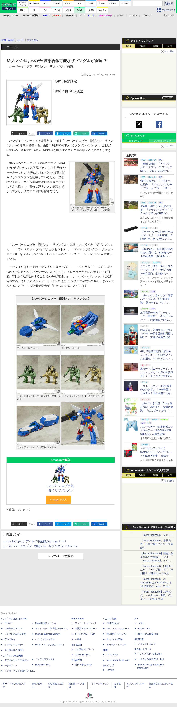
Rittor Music (77, 618)
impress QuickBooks (148, 634)
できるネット (11, 665)
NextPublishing (42, 664)
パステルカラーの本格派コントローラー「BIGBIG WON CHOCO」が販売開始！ (156, 430)
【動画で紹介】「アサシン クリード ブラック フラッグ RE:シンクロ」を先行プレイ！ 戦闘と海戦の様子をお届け (156, 170)
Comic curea (144, 628)
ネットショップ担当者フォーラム (51, 628)
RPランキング (135, 141)
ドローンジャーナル (14, 645)
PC (81, 15)
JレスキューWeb (115, 639)
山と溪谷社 (76, 645)
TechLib (110, 670)
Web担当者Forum (13, 628)
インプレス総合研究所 (15, 634)
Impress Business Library (47, 634)
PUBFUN (139, 639)
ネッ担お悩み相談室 (14, 650)
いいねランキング (162, 141)
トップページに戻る (61, 556)
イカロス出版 (109, 618)
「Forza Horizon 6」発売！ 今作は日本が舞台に (153, 528)
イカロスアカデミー (116, 645)
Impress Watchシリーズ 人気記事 (150, 470)
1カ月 (169, 46)
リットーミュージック (86, 623)
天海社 (141, 623)
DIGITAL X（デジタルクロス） (50, 645)
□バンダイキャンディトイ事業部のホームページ (35, 541)
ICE (136, 618)
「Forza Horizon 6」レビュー (156, 534)
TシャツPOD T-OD (85, 634)
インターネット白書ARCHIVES (20, 671)
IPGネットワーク (143, 649)
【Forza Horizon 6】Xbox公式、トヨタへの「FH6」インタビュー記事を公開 (156, 595)
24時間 (142, 46)
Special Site (138, 98)
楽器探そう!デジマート (86, 628)
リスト (32, 134)
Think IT (8, 623)
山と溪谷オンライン (84, 649)
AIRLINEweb (113, 623)
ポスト (21, 134)
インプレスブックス (45, 659)
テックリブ (108, 665)
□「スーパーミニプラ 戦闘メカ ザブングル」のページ (41, 546)
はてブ (66, 134)
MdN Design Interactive (118, 660)
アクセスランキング (142, 41)
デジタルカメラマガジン (16, 660)
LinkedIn (102, 134)
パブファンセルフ (147, 644)
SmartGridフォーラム (45, 623)
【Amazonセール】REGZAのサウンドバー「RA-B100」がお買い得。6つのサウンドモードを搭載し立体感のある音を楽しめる (156, 238)
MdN (105, 650)
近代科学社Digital (83, 664)
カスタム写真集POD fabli (151, 659)
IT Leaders (10, 639)
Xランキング (138, 136)
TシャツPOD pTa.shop (150, 654)
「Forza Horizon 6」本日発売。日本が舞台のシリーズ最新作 (156, 544)
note (84, 134)
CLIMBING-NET (82, 654)
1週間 (156, 46)
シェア (48, 134)
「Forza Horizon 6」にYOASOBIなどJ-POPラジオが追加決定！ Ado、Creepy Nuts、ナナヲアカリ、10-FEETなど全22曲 (156, 586)
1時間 (128, 46)
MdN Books (112, 654)
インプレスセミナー (45, 639)
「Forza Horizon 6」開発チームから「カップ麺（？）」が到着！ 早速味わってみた (156, 570)
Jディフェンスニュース (118, 628)
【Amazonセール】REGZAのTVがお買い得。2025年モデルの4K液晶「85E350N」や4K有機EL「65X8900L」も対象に (156, 256)
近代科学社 (76, 660)
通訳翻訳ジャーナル (116, 634)
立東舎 (78, 639)
